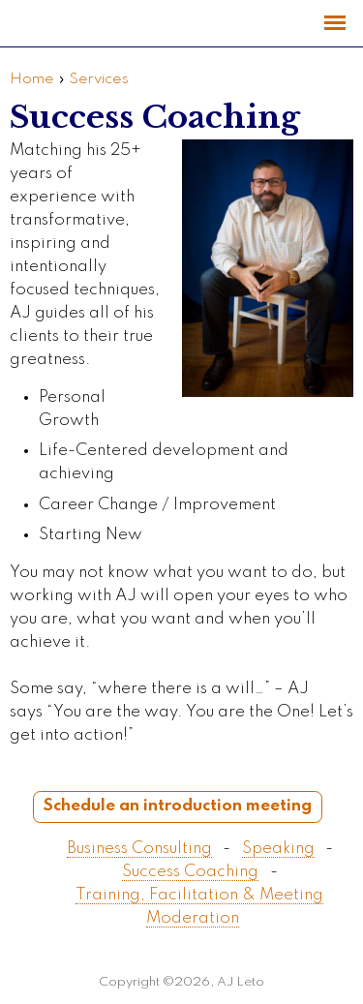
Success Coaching (190, 872)
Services (99, 79)
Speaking (278, 848)
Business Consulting (139, 848)
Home (32, 79)
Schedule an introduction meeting (178, 806)
